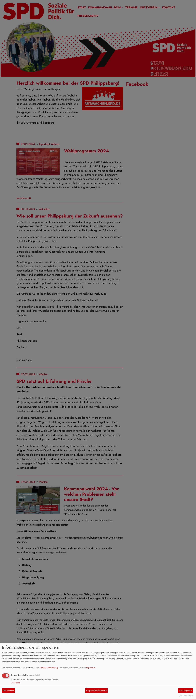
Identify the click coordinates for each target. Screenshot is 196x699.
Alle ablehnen (8, 690)
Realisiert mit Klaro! (186, 696)
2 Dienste (15, 682)
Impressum (90, 667)
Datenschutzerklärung (49, 667)
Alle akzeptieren (185, 690)
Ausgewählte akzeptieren (96, 690)
